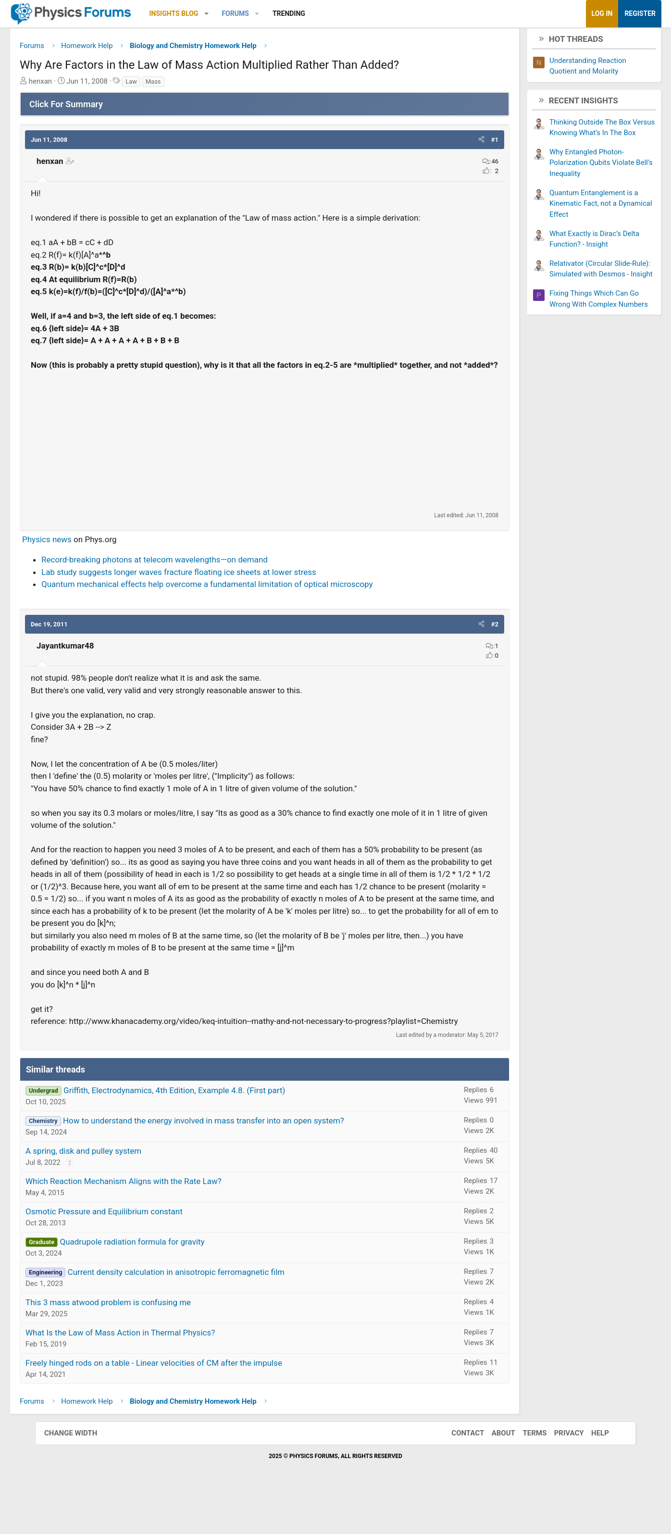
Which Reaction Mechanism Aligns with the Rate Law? (159, 1221)
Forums (270, 13)
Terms (525, 1473)
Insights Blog (209, 13)
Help (590, 1473)
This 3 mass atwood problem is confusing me (143, 1342)
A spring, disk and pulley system (118, 1191)
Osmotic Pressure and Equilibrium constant (139, 1252)
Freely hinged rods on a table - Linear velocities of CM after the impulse (189, 1403)
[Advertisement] (264, 456)
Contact (458, 1473)
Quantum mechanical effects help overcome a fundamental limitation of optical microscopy (242, 600)
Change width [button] (80, 1473)
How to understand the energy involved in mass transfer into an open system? (238, 1161)
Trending (324, 13)
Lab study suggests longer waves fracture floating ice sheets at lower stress (213, 588)
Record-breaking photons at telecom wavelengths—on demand (189, 575)
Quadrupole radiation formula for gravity (167, 1282)
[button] (242, 13)
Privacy (559, 1473)
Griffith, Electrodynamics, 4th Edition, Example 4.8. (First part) (209, 1130)
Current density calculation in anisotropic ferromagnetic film (211, 1312)
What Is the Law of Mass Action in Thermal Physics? (155, 1373)
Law (166, 84)
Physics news (82, 555)
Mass (188, 84)
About (494, 1473)
